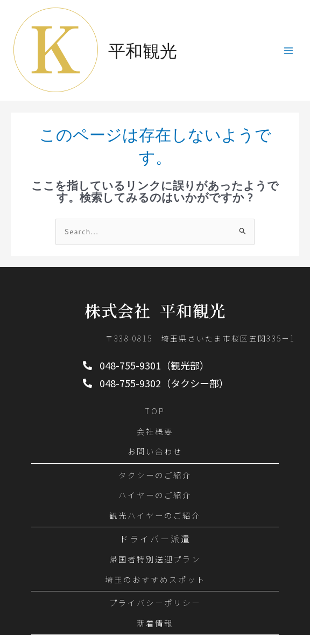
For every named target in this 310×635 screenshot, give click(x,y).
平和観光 (142, 50)
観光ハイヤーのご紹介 (155, 515)
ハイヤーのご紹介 (155, 494)
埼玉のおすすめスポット (155, 579)
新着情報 (155, 623)
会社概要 (155, 431)
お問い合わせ (155, 451)
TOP (155, 410)
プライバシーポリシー (155, 602)
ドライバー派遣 (155, 539)
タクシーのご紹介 (155, 474)
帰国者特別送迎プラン (155, 558)
